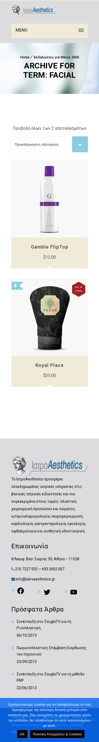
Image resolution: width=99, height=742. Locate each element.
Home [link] (25, 57)
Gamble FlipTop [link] (49, 247)
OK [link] (22, 734)
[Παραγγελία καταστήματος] (49, 144)
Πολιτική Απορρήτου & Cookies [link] (57, 734)
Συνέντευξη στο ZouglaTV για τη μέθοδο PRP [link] (50, 677)
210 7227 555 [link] (26, 569)
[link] (33, 10)
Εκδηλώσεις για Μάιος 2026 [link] (56, 57)
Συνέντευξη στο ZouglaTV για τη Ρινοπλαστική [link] (44, 624)
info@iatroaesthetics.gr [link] (35, 579)
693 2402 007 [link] (53, 569)
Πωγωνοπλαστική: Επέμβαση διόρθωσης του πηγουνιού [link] (52, 651)
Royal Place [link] (49, 365)
